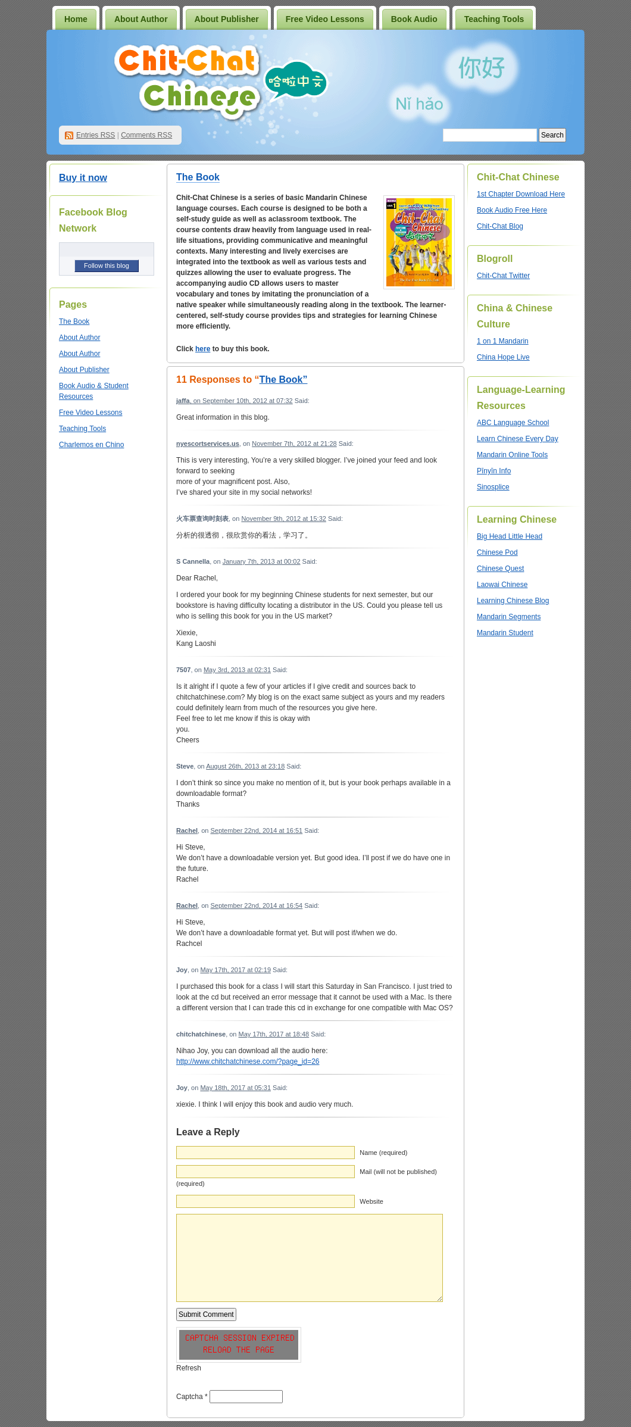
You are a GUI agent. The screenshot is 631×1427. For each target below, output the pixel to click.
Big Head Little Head (509, 536)
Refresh (188, 1368)
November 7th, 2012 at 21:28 (294, 443)
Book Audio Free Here (512, 210)
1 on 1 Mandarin (503, 341)
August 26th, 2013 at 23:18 (245, 766)
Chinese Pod (497, 552)
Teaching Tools (494, 19)
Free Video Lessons (325, 19)
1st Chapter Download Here (521, 194)
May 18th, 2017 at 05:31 (235, 1087)
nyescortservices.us (207, 443)
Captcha (189, 1396)
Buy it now (83, 178)
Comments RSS (146, 135)
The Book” (284, 379)
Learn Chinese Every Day (517, 439)
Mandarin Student (505, 633)
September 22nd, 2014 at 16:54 (256, 905)
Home (76, 19)
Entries (95, 135)
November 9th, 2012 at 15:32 (283, 518)
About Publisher (227, 19)
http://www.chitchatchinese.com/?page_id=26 (247, 1061)
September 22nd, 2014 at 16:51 (256, 830)
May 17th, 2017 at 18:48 (274, 1034)
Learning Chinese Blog (513, 601)
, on (189, 400)
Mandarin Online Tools (512, 455)
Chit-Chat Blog (500, 226)
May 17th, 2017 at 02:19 (235, 969)
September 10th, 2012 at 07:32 (247, 400)
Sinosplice (493, 487)
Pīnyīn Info (494, 471)
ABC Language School (513, 423)
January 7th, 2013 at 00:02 (262, 561)
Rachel (187, 830)
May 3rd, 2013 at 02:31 (237, 669)
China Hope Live (503, 357)
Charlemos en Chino (91, 445)
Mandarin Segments (509, 617)
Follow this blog (106, 265)
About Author (141, 19)
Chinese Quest (500, 568)
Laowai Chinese (502, 584)
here (202, 349)
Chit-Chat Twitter (503, 275)
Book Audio (414, 19)
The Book (74, 321)
